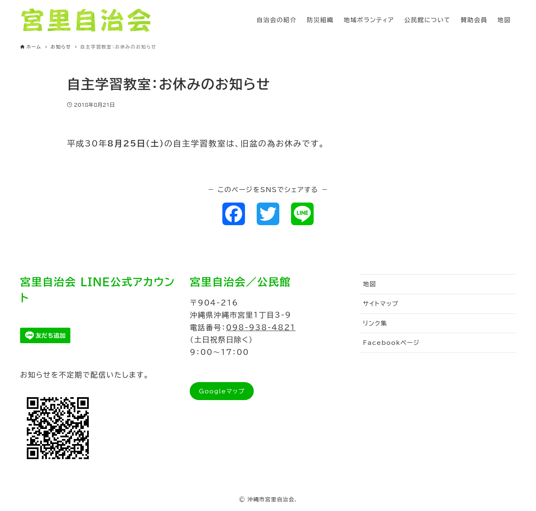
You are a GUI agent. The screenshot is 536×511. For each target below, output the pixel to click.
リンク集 (375, 323)
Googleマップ (222, 391)
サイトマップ (381, 303)
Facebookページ (391, 342)
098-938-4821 (261, 327)
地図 (369, 284)
